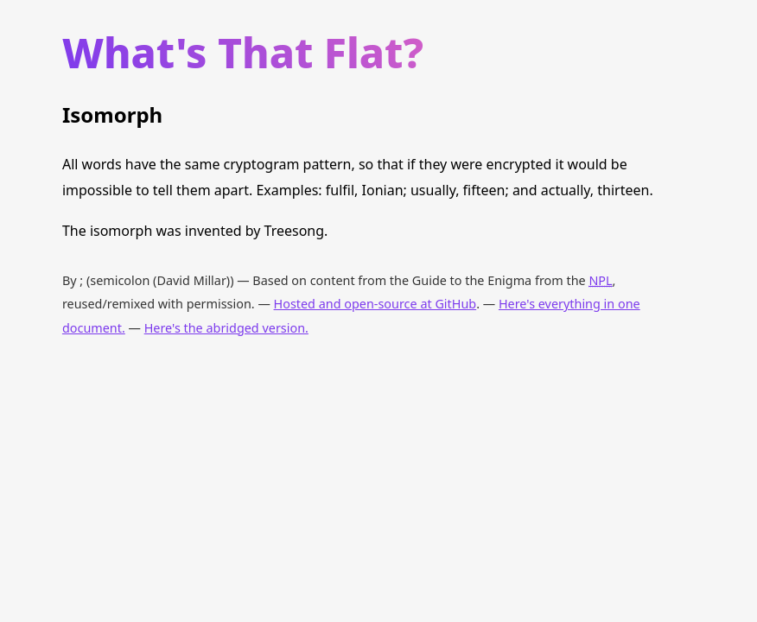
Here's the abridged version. (226, 328)
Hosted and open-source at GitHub (375, 303)
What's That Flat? (242, 52)
